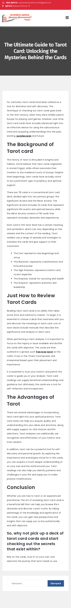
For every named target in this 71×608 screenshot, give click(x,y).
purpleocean (24, 135)
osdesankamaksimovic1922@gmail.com (26, 3)
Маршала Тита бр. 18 (16, 6)
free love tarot (44, 351)
